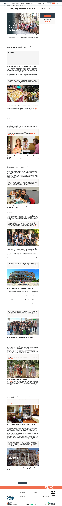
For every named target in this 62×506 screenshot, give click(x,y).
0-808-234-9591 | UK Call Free (24, 496)
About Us (40, 3)
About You (23, 3)
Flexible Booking (36, 492)
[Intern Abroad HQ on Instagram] (9, 496)
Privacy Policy (44, 497)
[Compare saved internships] (46, 3)
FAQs (34, 495)
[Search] (44, 3)
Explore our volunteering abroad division (49, 504)
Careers (44, 493)
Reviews (36, 3)
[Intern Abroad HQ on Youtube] (12, 496)
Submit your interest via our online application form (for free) (16, 473)
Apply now (47, 21)
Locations (18, 3)
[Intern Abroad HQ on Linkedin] (10, 496)
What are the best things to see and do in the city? (16, 61)
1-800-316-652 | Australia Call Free (24, 497)
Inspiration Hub (36, 493)
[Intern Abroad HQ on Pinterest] (13, 496)
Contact (49, 3)
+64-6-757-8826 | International (24, 493)
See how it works (47, 16)
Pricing (32, 3)
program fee (10, 381)
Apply (54, 3)
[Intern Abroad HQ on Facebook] (7, 496)
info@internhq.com (22, 492)
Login (57, 3)
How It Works (28, 3)
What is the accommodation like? (14, 60)
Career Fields (13, 3)
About (43, 492)
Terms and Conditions (46, 496)
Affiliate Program (45, 495)
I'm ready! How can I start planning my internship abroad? (17, 62)
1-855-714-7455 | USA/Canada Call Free (25, 495)
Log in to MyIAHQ (36, 497)
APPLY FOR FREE (22, 482)
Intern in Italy (28, 82)
